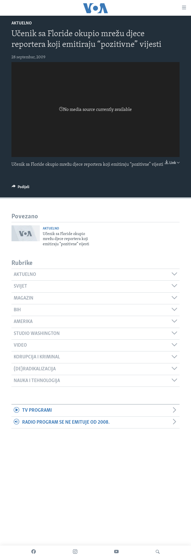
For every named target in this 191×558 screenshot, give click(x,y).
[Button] (20, 188)
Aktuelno (21, 23)
